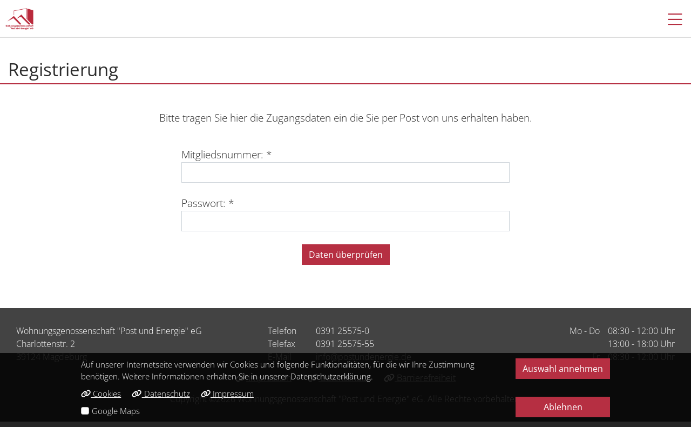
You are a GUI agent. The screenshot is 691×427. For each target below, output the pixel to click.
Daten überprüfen (346, 255)
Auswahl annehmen (563, 369)
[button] (670, 19)
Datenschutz (160, 393)
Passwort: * (207, 203)
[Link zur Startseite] (19, 19)
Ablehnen (563, 407)
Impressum (227, 393)
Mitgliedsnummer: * (226, 154)
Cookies (101, 393)
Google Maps (116, 410)
